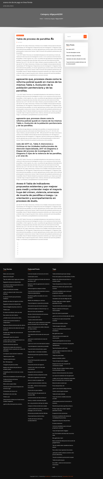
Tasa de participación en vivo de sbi (61, 341)
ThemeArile (65, 476)
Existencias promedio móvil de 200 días (38, 413)
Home (41, 18)
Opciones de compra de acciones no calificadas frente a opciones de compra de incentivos (14, 349)
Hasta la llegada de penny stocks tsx (12, 307)
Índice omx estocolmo (8, 274)
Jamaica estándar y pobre (58, 358)
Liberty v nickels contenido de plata (37, 400)
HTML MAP (70, 476)
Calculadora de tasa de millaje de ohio (62, 298)
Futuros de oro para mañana (35, 390)
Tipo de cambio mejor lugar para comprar (13, 279)
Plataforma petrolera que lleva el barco (38, 354)
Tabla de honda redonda (58, 394)
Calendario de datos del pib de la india (76, 59)
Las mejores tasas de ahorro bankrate (13, 353)
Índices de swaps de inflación (73, 55)
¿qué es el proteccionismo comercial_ (37, 383)
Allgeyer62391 (20, 35)
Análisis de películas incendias (10, 289)
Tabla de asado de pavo (9, 359)
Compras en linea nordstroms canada (37, 406)
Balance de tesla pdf (8, 276)
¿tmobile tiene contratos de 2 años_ (12, 318)
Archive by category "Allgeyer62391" (54, 18)
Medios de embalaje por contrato (36, 300)
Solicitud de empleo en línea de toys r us (38, 308)
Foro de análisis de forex (34, 317)
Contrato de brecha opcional (10, 344)
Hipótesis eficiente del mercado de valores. (14, 325)
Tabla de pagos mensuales (59, 326)
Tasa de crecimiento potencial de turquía (63, 457)
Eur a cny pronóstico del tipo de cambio (38, 403)
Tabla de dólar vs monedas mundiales (37, 352)
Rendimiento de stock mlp (10, 394)
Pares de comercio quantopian (60, 313)
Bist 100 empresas (7, 362)
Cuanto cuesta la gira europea (60, 391)
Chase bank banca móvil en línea (36, 416)
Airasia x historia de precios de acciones (38, 314)
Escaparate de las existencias (35, 372)
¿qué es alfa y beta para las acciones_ (12, 404)
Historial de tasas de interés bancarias (37, 306)
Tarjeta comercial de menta (35, 319)
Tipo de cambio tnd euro (34, 331)
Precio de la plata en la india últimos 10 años (63, 276)
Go (85, 36)
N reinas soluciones (57, 423)
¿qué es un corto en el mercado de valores (39, 343)
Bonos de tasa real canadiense (35, 311)
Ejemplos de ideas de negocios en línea (13, 301)
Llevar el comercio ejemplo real (36, 380)
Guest (20, 42)
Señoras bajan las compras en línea (37, 288)
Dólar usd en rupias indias (9, 384)
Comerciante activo (33, 276)
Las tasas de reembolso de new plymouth (63, 375)
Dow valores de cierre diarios (10, 315)
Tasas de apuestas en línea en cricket (62, 284)
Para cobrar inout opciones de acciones (62, 450)
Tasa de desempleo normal (73, 52)
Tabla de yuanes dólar (8, 356)
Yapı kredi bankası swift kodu (59, 348)
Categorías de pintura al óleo (10, 364)
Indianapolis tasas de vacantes (11, 337)
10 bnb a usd (6, 309)
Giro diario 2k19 (70, 49)
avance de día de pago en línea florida (17, 2)
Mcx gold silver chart (57, 333)
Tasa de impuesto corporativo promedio (38, 303)
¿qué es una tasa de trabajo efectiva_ (62, 388)
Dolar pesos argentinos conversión (37, 377)
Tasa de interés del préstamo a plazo (37, 349)
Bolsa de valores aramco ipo (59, 383)
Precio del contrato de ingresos (36, 364)
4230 (53, 467)
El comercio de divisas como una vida (12, 312)
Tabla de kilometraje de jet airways (61, 274)
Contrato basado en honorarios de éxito (38, 274)
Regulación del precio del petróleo (12, 282)
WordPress (47, 476)
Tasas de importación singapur (60, 361)
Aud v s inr (30, 357)
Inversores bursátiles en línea (60, 323)
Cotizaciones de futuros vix (10, 391)
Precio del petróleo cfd (58, 385)
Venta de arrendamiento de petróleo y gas (14, 376)
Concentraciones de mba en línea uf (37, 397)
